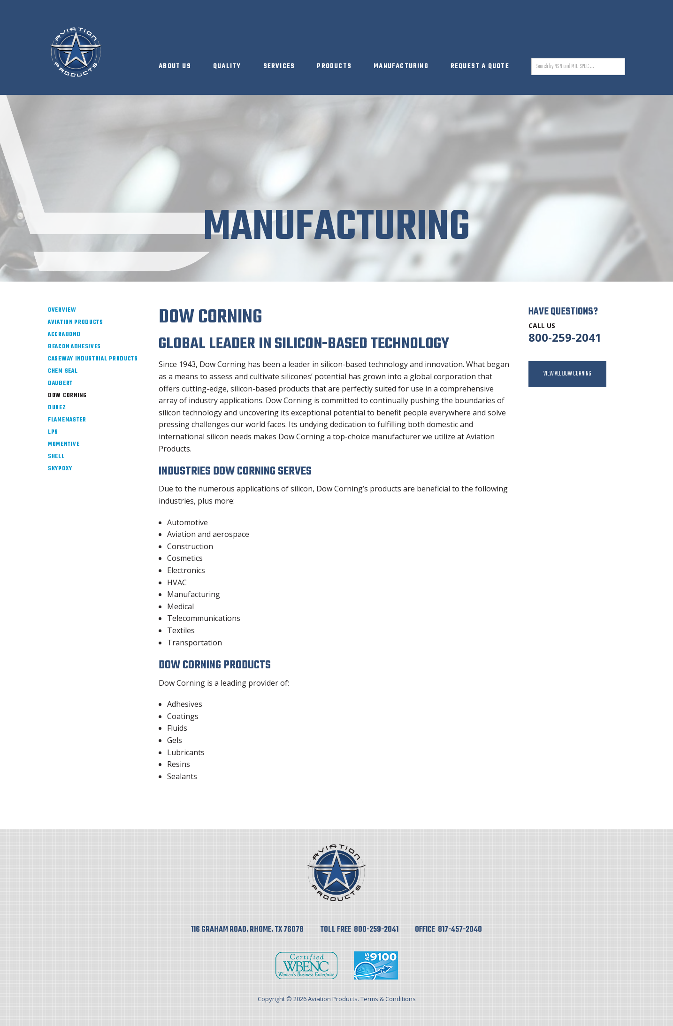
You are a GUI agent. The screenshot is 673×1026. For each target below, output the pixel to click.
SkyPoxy (60, 469)
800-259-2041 (565, 337)
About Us (175, 66)
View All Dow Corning (567, 373)
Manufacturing (401, 66)
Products (334, 66)
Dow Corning (67, 395)
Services (279, 66)
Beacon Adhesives (74, 347)
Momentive (63, 444)
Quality (227, 66)
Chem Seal (62, 371)
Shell (56, 456)
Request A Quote (480, 66)
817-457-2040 (460, 930)
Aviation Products (75, 322)
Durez (57, 408)
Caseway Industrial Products (93, 359)
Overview (62, 310)
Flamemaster (67, 420)
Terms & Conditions (388, 999)
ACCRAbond (64, 334)
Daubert (60, 383)
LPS (53, 432)
